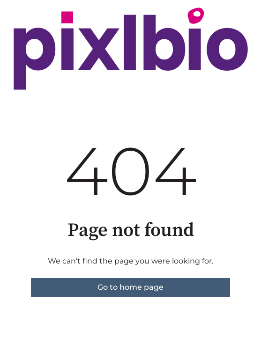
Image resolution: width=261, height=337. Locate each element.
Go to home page (130, 287)
